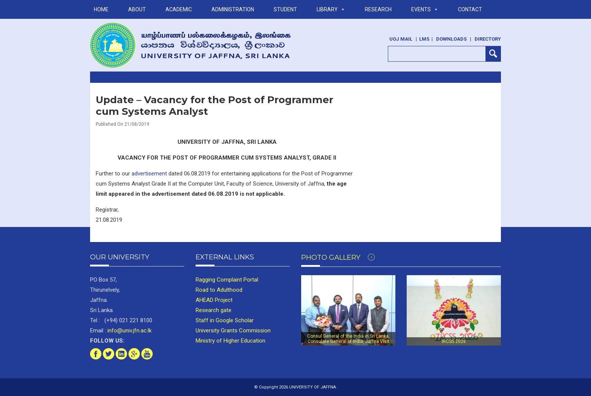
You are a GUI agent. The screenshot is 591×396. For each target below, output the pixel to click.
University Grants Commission (233, 330)
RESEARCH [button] (378, 9)
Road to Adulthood (219, 289)
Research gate (213, 310)
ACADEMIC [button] (178, 9)
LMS (424, 39)
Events (424, 9)
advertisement (149, 173)
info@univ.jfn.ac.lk (129, 330)
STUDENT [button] (285, 9)
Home (101, 9)
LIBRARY (331, 9)
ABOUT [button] (137, 9)
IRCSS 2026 (454, 341)
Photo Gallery (338, 257)
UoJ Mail (400, 39)
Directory (488, 39)
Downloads (451, 39)
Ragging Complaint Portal (227, 279)
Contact (470, 9)
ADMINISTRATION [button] (232, 9)
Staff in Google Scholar (225, 320)
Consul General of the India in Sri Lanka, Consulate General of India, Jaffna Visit (348, 339)
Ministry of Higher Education (230, 340)
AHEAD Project (214, 300)
